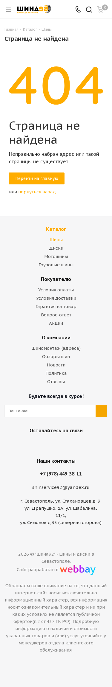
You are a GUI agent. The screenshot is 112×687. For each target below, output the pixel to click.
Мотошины (56, 256)
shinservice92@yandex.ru (61, 487)
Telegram (62, 444)
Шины (56, 240)
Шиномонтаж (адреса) (56, 348)
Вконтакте (47, 444)
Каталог (56, 229)
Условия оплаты (56, 290)
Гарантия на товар (56, 306)
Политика (56, 373)
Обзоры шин (56, 356)
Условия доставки (56, 298)
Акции (56, 323)
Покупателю (56, 279)
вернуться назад (37, 192)
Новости (56, 365)
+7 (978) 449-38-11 (61, 474)
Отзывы (56, 381)
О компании (56, 338)
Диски (56, 248)
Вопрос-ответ (56, 315)
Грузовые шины (56, 265)
